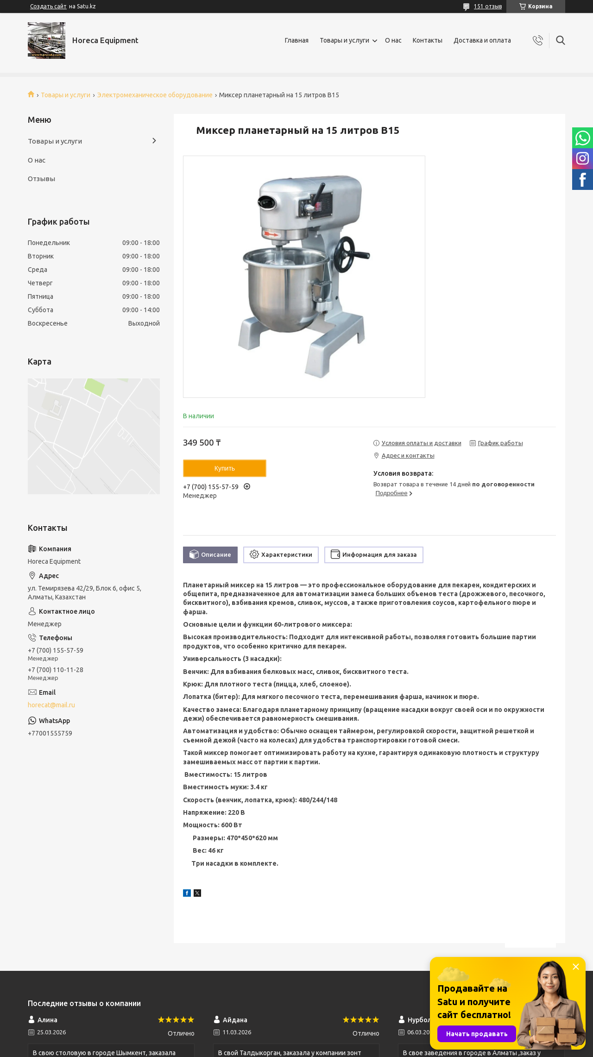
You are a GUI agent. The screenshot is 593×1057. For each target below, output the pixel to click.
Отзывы (41, 178)
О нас (393, 40)
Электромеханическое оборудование (155, 95)
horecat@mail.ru (51, 705)
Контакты (427, 40)
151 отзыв (488, 6)
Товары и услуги (344, 40)
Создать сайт (48, 6)
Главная (297, 40)
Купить (224, 468)
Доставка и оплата (482, 40)
